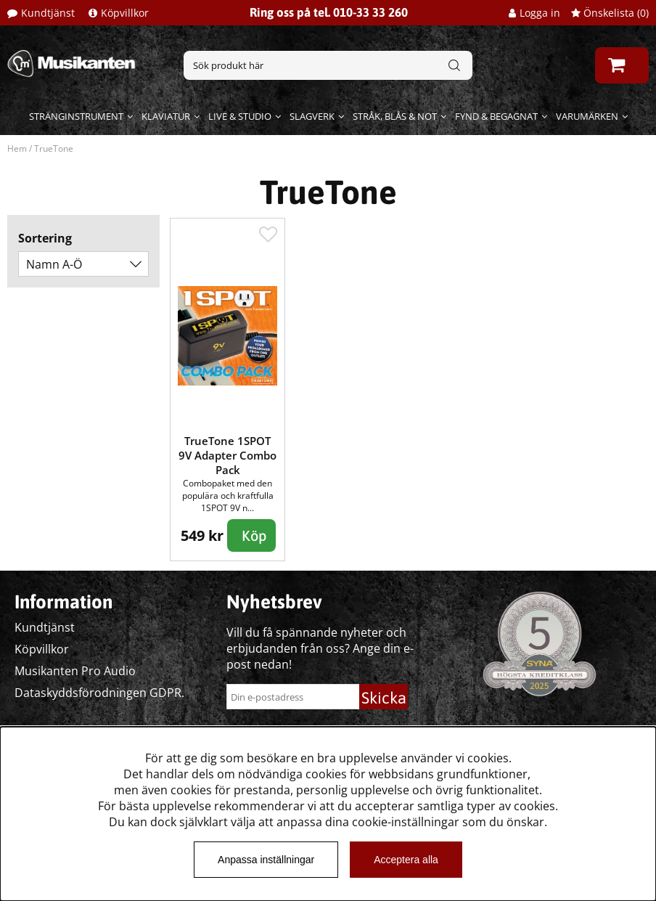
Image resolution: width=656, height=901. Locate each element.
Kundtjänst (48, 13)
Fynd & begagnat (496, 116)
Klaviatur (166, 116)
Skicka (383, 697)
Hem (17, 148)
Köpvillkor (125, 13)
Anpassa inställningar (266, 859)
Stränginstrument (76, 116)
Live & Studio (239, 116)
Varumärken (587, 116)
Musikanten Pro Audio (75, 671)
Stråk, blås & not (395, 116)
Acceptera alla (406, 859)
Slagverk (312, 116)
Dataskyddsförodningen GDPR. (99, 693)
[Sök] (328, 65)
